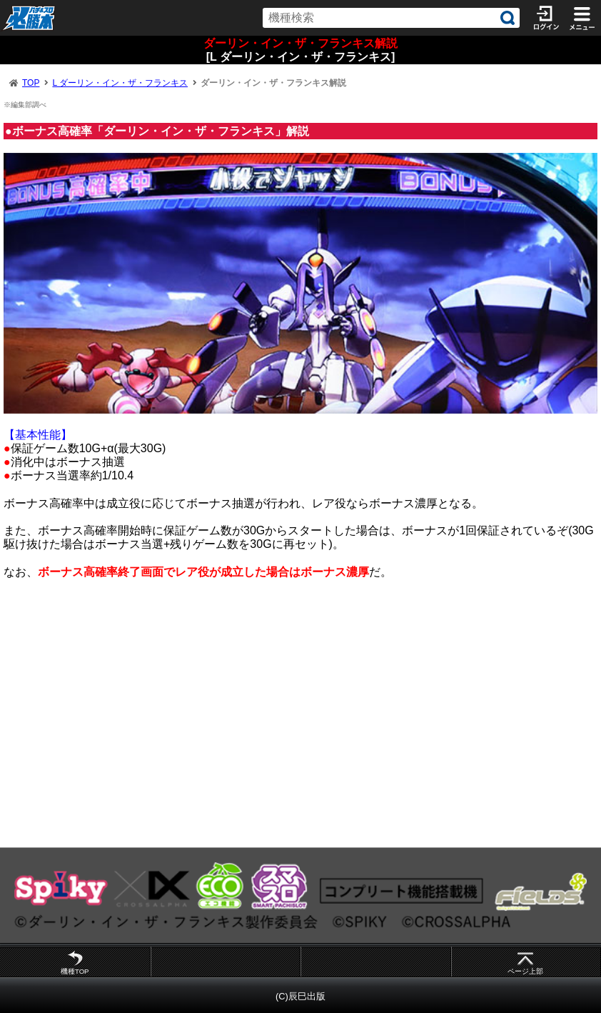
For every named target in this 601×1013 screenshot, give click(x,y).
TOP (30, 83)
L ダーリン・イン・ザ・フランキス (120, 83)
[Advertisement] (300, 719)
